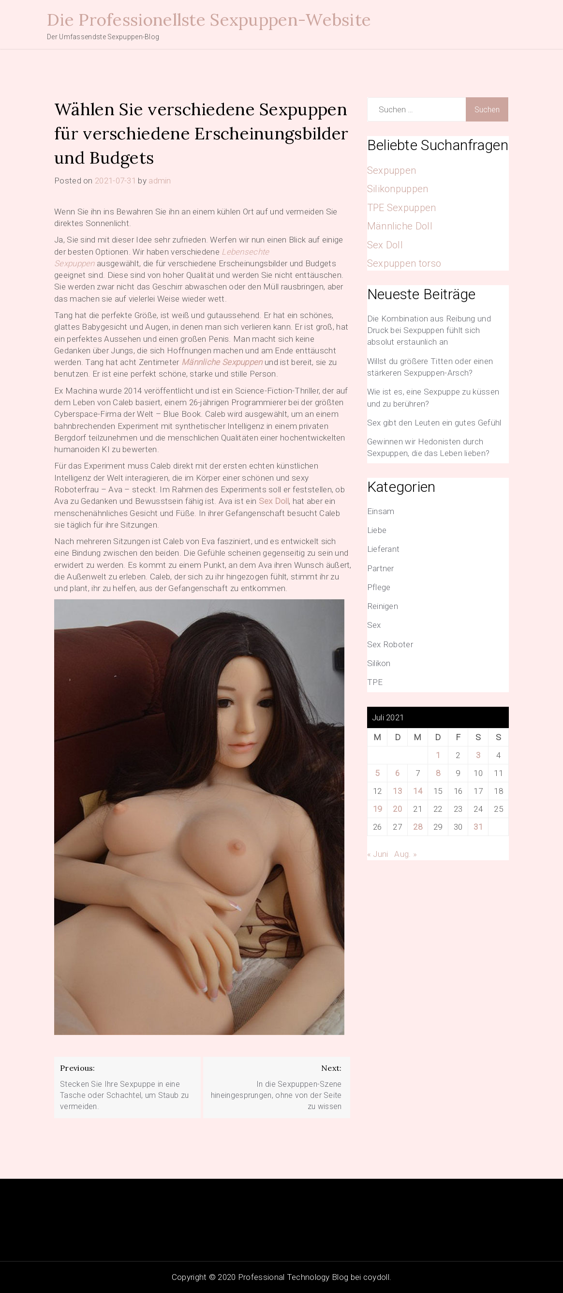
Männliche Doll (399, 226)
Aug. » (405, 854)
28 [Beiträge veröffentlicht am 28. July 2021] (417, 827)
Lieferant (383, 549)
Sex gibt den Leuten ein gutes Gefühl (434, 422)
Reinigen (382, 606)
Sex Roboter (390, 644)
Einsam (381, 511)
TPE (375, 682)
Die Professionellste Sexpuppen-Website (209, 19)
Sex (374, 625)
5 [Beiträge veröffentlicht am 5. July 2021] (377, 773)
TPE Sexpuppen (401, 207)
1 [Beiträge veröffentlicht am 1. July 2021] (438, 755)
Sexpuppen (391, 170)
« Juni (377, 854)
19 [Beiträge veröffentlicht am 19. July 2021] (377, 809)
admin (159, 180)
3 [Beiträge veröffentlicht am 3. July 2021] (478, 755)
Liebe (377, 530)
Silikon (379, 663)
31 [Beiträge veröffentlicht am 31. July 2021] (478, 827)
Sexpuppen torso (404, 263)
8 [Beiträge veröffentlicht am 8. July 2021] (438, 773)
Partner (380, 568)
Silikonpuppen (398, 189)
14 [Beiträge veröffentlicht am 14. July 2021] (417, 791)
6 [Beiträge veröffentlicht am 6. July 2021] (397, 773)
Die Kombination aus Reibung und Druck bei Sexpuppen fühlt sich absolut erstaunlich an (429, 330)
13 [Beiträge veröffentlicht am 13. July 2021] (397, 791)
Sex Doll (274, 501)
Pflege (379, 587)
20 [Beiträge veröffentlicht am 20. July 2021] (397, 809)
